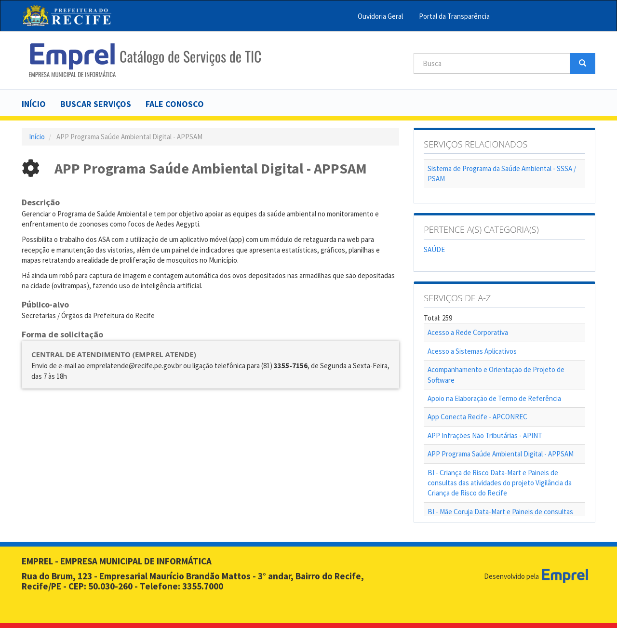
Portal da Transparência (454, 16)
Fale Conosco (175, 103)
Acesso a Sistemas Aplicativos (472, 351)
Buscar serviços (95, 103)
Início (34, 103)
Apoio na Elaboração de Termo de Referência (494, 398)
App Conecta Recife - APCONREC (477, 416)
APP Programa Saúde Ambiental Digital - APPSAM (501, 453)
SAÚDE (434, 249)
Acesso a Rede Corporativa (468, 332)
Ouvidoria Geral (380, 16)
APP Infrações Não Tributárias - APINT (485, 435)
